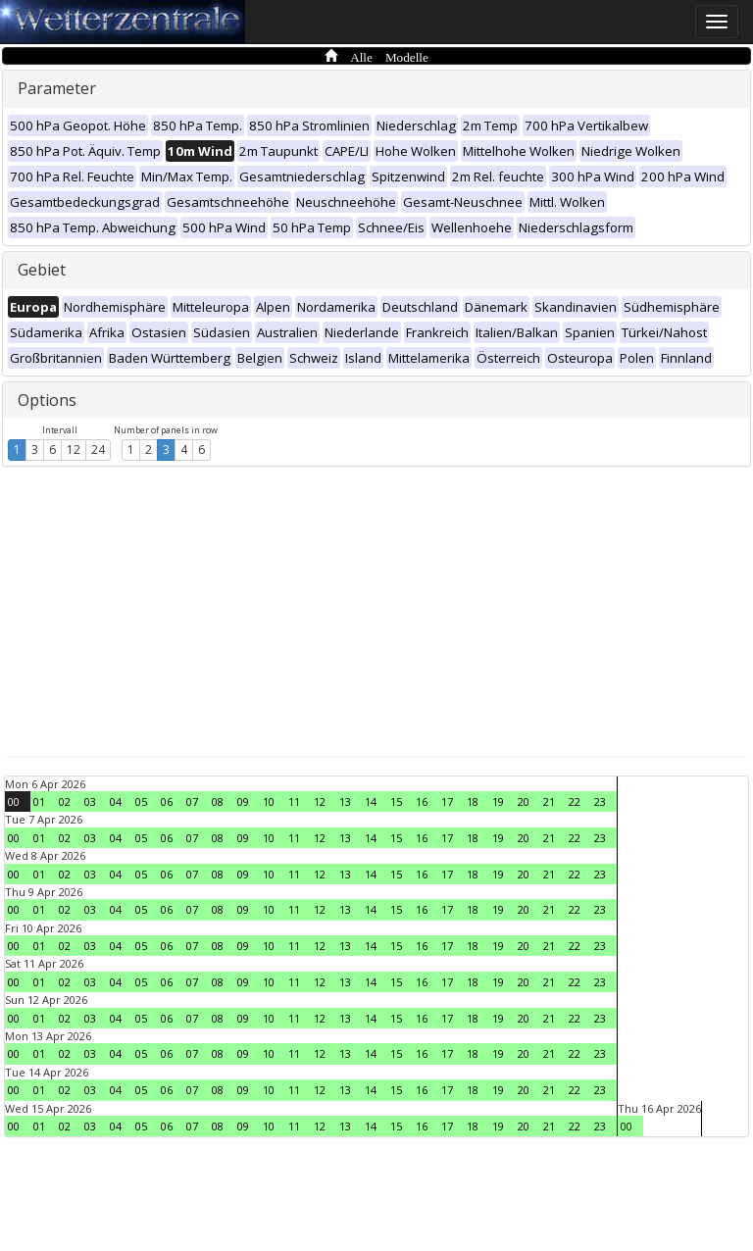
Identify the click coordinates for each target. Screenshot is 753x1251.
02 (65, 801)
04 (116, 801)
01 (39, 801)
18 (472, 801)
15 (396, 801)
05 (141, 801)
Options (47, 400)
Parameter (57, 88)
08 (218, 801)
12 (73, 449)
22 (574, 801)
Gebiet (42, 269)
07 (192, 801)
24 (98, 449)
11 (294, 801)
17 (447, 801)
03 (90, 801)
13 (345, 801)
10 (269, 801)
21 (549, 801)
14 (370, 801)
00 (14, 801)
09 (243, 801)
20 (523, 801)
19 (498, 801)
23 (600, 801)
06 (167, 801)
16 (421, 801)
